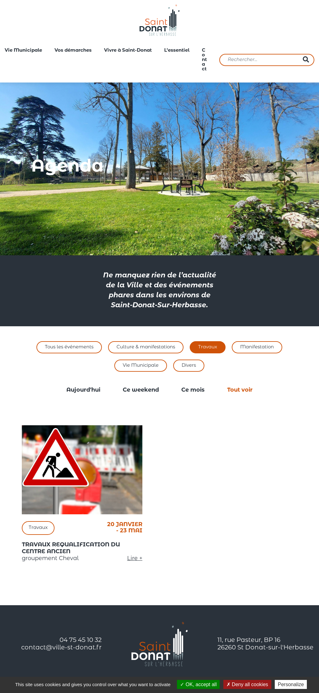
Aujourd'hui (83, 390)
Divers (189, 365)
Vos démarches (73, 50)
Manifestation (257, 347)
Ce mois (193, 390)
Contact (204, 60)
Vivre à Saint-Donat (128, 50)
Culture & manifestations (146, 347)
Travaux (207, 347)
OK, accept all (198, 684)
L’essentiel (176, 50)
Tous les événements (69, 347)
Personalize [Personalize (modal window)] (291, 684)
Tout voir (240, 390)
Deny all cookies (247, 684)
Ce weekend (141, 390)
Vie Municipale (23, 50)
